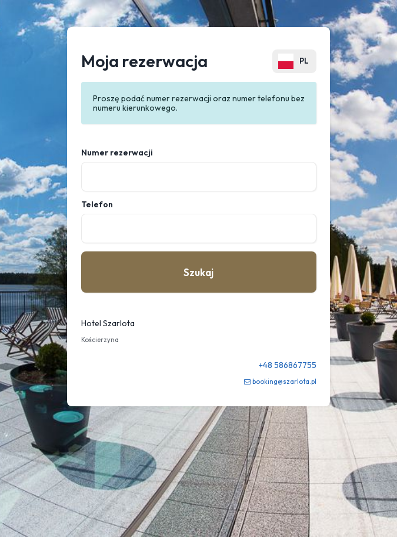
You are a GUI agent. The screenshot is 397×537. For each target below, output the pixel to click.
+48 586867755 (287, 365)
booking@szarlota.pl (284, 381)
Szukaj (198, 272)
